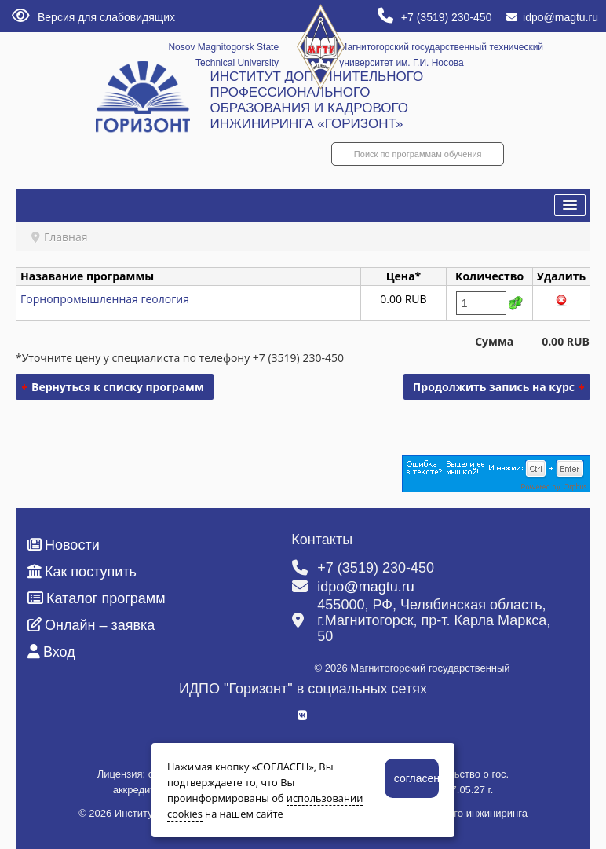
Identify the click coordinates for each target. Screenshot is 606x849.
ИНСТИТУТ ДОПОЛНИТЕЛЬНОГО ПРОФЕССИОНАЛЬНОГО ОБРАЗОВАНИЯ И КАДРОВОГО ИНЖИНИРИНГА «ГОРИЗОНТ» (316, 100)
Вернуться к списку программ (117, 386)
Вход (51, 652)
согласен (416, 778)
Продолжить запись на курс (494, 386)
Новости (63, 545)
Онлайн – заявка (91, 625)
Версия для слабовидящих (93, 17)
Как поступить (82, 572)
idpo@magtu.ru (552, 17)
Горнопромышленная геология (104, 298)
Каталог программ (96, 598)
